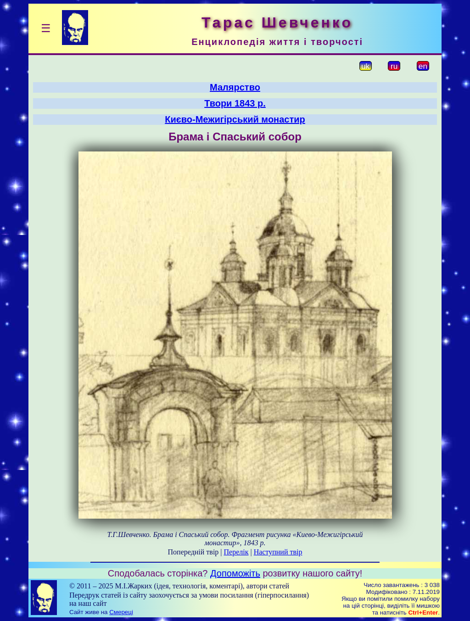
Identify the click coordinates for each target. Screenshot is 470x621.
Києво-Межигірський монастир (235, 119)
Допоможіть (235, 573)
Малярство (235, 87)
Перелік (236, 552)
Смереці (121, 612)
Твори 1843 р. (235, 103)
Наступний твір (278, 552)
